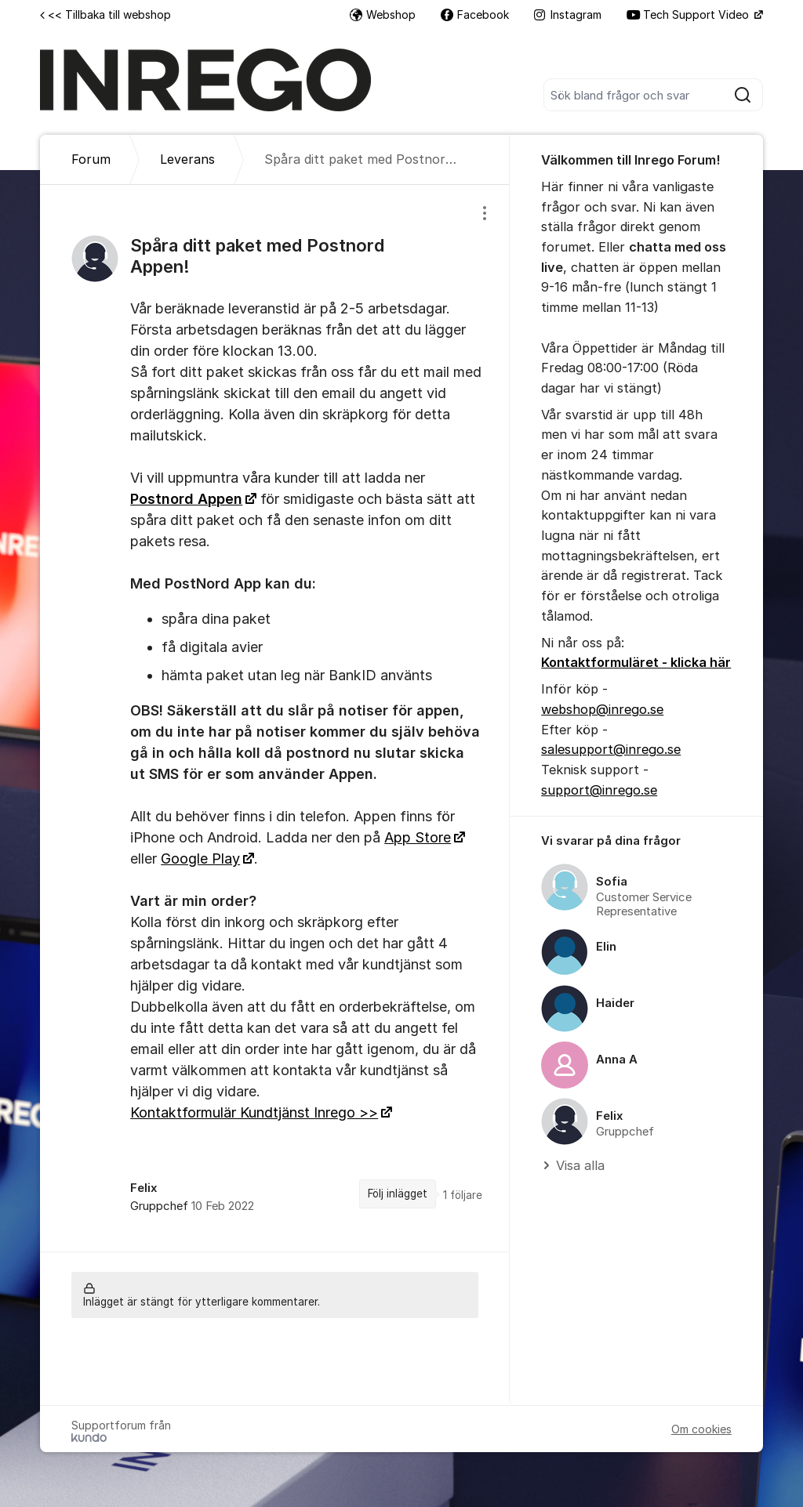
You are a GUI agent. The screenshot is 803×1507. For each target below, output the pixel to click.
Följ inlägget (397, 1193)
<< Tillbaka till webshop (105, 14)
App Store (417, 837)
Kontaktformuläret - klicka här (636, 662)
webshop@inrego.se (602, 709)
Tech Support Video (689, 14)
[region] (275, 718)
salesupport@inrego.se (611, 749)
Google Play (200, 858)
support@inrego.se (599, 790)
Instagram (567, 14)
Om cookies (701, 1429)
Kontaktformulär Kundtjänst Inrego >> (254, 1112)
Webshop (383, 14)
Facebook (475, 14)
